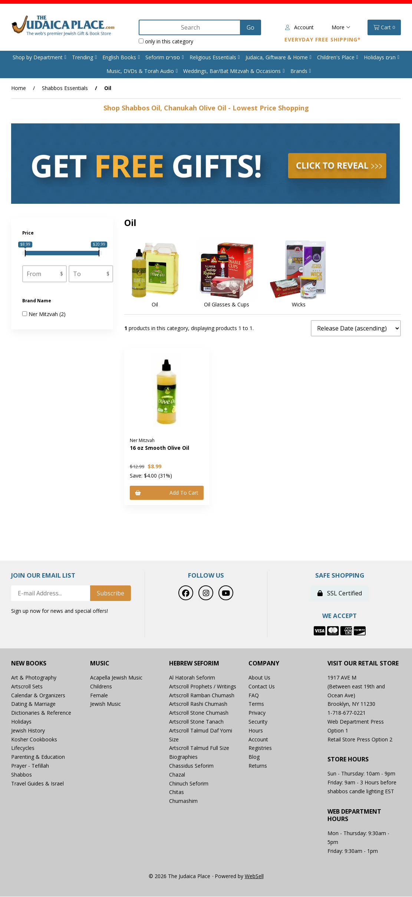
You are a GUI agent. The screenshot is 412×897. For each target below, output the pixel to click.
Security (257, 721)
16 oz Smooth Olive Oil (159, 447)
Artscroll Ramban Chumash (201, 695)
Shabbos (21, 774)
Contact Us (261, 686)
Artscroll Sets (27, 686)
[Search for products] (190, 27)
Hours (255, 730)
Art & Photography (33, 677)
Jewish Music (105, 704)
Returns (257, 765)
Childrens (101, 686)
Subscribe (110, 593)
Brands (298, 70)
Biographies (183, 756)
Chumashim (183, 800)
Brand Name (37, 300)
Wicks (299, 304)
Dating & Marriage (33, 704)
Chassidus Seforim (191, 765)
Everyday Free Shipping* (322, 39)
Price (28, 233)
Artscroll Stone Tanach (196, 721)
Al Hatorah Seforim (192, 677)
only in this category (166, 41)
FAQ (253, 695)
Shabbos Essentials (65, 88)
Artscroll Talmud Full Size (199, 748)
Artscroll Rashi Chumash (198, 704)
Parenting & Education (38, 756)
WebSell (254, 876)
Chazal (177, 774)
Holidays (21, 721)
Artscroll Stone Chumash (198, 712)
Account (299, 27)
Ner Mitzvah (44, 314)
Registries (260, 748)
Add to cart (166, 492)
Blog (254, 756)
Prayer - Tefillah (30, 765)
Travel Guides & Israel (37, 783)
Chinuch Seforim (188, 783)
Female (99, 695)
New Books (28, 663)
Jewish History (28, 730)
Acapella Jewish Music (116, 677)
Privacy (257, 712)
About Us (259, 677)
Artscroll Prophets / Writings (202, 686)
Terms (256, 704)
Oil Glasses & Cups (226, 304)
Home (18, 88)
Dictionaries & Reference (41, 712)
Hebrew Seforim (194, 663)
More (341, 27)
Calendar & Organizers (38, 695)
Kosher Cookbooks (34, 739)
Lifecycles (22, 748)
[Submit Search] (250, 27)
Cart (384, 27)
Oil (155, 304)
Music (99, 663)
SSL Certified (339, 593)
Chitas (176, 792)
